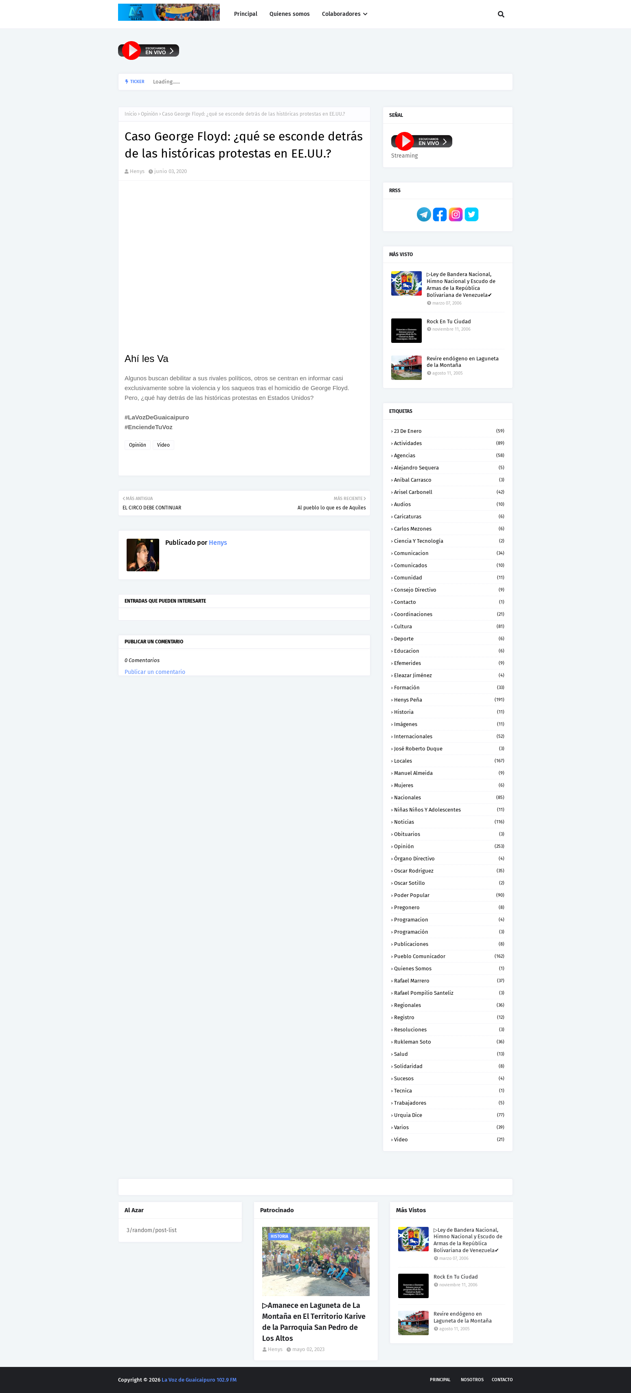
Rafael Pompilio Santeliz (449, 993)
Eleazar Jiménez (449, 675)
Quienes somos (449, 968)
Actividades (449, 443)
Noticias (449, 822)
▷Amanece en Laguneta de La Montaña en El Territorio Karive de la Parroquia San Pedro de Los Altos (314, 1322)
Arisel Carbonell (449, 492)
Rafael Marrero (449, 981)
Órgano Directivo (449, 859)
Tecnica (449, 1091)
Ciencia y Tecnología (449, 541)
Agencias (449, 455)
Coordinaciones (449, 614)
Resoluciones (449, 1030)
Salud (449, 1054)
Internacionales (449, 736)
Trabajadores (449, 1103)
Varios (449, 1127)
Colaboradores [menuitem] (341, 14)
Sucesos (449, 1078)
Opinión (149, 114)
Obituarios (449, 834)
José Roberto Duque (449, 749)
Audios (449, 504)
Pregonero (449, 907)
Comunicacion (449, 553)
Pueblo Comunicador (449, 956)
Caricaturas (449, 516)
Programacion (449, 920)
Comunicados (449, 565)
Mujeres (449, 785)
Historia (449, 712)
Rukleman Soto (449, 1042)
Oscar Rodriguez (449, 871)
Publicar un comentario (155, 672)
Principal (440, 1379)
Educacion (449, 651)
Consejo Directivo (449, 590)
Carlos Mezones (449, 529)
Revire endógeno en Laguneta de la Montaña (463, 362)
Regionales (449, 1005)
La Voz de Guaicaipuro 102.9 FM (199, 1380)
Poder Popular (449, 895)
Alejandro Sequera (449, 468)
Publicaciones (449, 944)
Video (163, 445)
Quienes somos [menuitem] (289, 14)
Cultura (449, 626)
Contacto (449, 602)
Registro (449, 1017)
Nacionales (449, 797)
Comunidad (449, 578)
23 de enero (449, 431)
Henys (137, 171)
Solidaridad (449, 1066)
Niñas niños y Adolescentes (449, 810)
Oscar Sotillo (449, 883)
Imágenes (449, 724)
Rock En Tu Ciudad (449, 321)
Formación (449, 687)
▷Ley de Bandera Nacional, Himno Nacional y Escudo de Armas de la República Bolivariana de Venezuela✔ (461, 284)
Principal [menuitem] (245, 14)
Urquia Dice (449, 1115)
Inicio (131, 114)
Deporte (449, 639)
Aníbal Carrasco (449, 480)
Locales (449, 761)
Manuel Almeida (449, 773)
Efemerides (449, 663)
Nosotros (472, 1379)
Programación (449, 932)
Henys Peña (449, 700)
